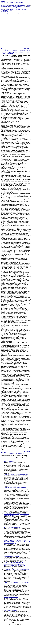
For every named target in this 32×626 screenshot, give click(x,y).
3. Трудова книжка (8, 500)
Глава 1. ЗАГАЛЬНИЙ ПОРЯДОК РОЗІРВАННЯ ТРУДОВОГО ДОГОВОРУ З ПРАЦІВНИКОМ (16, 514)
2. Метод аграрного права (11, 597)
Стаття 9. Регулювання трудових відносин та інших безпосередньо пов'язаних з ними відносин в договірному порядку (17, 542)
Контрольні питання (9, 461)
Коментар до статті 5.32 (10, 610)
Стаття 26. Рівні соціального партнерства (15, 487)
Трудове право (9, 9)
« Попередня (4, 48)
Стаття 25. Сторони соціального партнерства (16, 474)
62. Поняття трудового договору (12, 527)
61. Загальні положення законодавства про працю (17, 569)
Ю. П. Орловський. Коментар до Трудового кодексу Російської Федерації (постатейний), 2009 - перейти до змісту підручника (15, 52)
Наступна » (27, 48)
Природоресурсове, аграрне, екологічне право (13, 6)
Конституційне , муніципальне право (20, 5)
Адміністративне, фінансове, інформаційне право (14, 2)
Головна (3, 13)
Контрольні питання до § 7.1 (11, 556)
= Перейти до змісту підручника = (16, 453)
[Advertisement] (16, 30)
